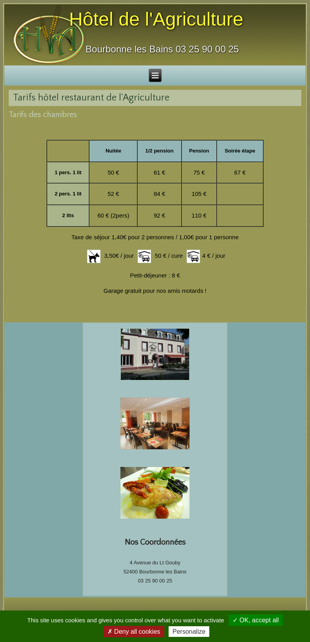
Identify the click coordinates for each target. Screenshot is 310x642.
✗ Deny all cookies (133, 631)
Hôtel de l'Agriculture (156, 19)
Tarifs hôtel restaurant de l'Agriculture (91, 98)
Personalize (189, 631)
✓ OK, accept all (256, 620)
